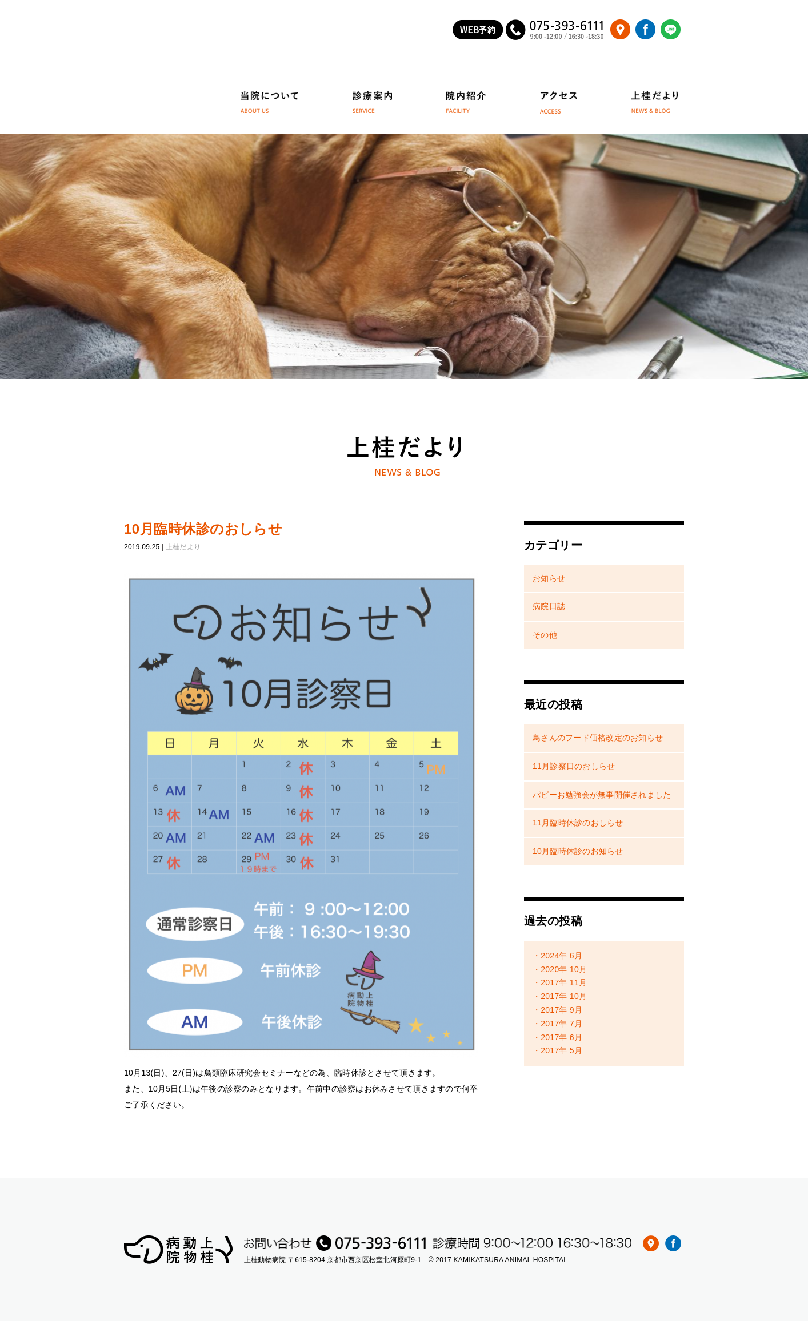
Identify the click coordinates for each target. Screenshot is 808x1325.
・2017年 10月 (560, 1000)
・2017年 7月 (557, 1027)
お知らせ (549, 581)
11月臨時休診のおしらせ (578, 826)
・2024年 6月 (557, 959)
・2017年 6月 (557, 1040)
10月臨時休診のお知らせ (578, 855)
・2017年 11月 (560, 986)
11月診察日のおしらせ (574, 769)
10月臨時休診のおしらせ (203, 532)
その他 (545, 638)
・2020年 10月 (560, 972)
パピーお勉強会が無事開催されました (602, 798)
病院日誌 (549, 610)
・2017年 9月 (557, 1013)
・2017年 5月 (557, 1054)
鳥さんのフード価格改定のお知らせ (598, 741)
